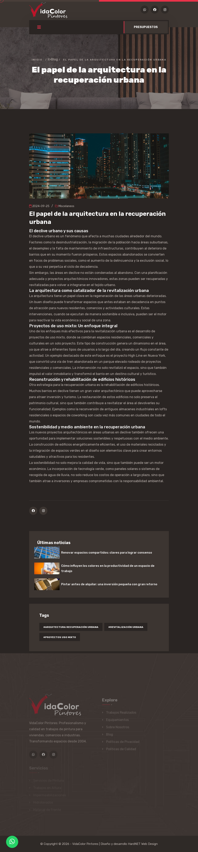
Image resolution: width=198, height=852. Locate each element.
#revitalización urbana (125, 627)
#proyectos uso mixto (59, 637)
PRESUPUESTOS (146, 27)
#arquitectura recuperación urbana (70, 627)
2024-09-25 (39, 206)
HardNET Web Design (143, 844)
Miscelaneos (64, 206)
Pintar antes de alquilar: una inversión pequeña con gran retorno (109, 584)
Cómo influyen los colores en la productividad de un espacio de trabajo (107, 568)
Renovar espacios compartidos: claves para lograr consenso (106, 552)
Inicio (37, 59)
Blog (54, 59)
